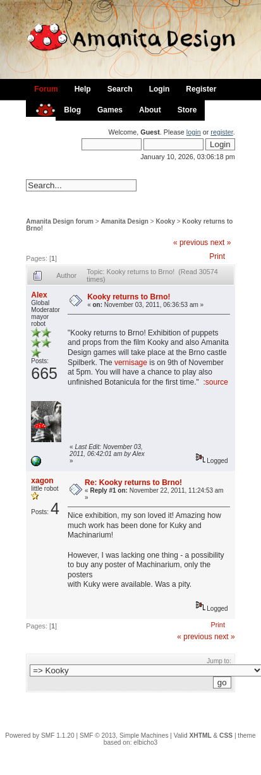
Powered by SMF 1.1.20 (39, 735)
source (216, 382)
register (221, 132)
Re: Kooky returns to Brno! (133, 482)
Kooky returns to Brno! (128, 296)
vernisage (130, 362)
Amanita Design (124, 221)
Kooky (165, 221)
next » (220, 242)
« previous (190, 242)
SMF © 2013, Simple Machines (124, 735)
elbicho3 (145, 742)
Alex (39, 295)
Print (217, 256)
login (193, 132)
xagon (42, 480)
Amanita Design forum (60, 221)
